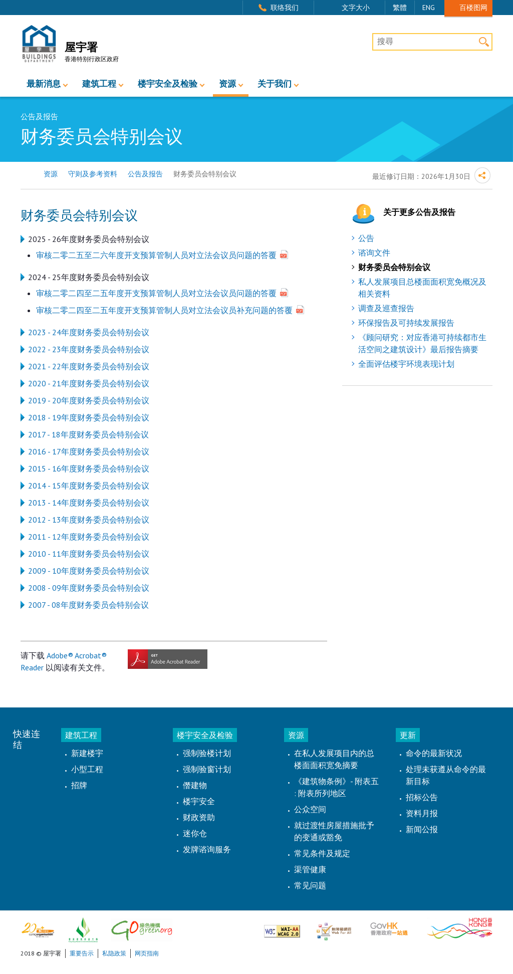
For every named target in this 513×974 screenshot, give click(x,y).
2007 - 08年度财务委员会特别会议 (88, 605)
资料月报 (422, 813)
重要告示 (82, 953)
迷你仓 (195, 833)
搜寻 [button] (483, 42)
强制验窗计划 (207, 769)
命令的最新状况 (434, 753)
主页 (27, 174)
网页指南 (147, 953)
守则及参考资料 (92, 173)
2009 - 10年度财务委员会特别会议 (88, 571)
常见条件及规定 (322, 853)
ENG (428, 7)
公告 (366, 238)
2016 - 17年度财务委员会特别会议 (88, 451)
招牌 (79, 785)
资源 (227, 84)
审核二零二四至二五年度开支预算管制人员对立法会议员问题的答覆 (156, 293)
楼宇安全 (199, 801)
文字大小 (356, 7)
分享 (482, 175)
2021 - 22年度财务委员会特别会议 (88, 366)
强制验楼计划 (207, 753)
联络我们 (285, 7)
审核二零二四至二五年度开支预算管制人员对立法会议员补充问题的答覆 (164, 310)
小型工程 (87, 769)
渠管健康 (310, 869)
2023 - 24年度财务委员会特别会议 (88, 332)
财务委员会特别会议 (394, 267)
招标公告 (422, 797)
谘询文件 (374, 253)
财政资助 (199, 817)
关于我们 (275, 84)
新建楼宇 (87, 753)
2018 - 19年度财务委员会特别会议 (88, 417)
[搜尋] (432, 42)
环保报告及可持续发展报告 (406, 323)
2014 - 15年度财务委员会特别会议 (88, 485)
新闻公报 (422, 829)
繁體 (400, 7)
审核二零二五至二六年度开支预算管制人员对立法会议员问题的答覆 (156, 255)
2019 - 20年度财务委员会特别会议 (88, 400)
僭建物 (195, 785)
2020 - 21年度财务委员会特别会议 (88, 383)
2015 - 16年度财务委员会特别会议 (88, 468)
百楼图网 (473, 7)
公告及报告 (145, 173)
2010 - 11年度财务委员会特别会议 (88, 554)
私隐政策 (114, 953)
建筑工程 (99, 84)
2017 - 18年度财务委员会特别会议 (88, 434)
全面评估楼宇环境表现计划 (406, 364)
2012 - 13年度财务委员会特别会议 (88, 520)
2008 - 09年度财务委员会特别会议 (88, 588)
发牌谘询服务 (207, 849)
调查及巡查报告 (386, 308)
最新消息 (44, 84)
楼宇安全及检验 (167, 84)
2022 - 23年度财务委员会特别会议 (88, 349)
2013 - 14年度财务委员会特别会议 (88, 503)
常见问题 (310, 885)
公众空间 (310, 809)
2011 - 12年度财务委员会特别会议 (88, 537)
